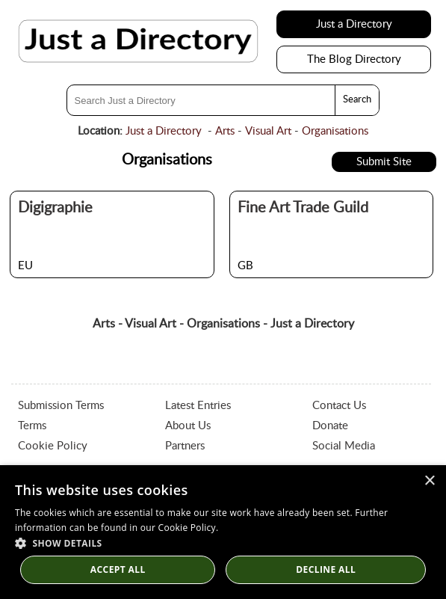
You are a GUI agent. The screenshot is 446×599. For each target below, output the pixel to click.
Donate (330, 425)
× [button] (429, 481)
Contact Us (339, 405)
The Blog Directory (354, 59)
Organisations (335, 131)
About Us (188, 425)
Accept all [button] (118, 569)
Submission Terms (61, 405)
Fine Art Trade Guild (303, 207)
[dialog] (223, 532)
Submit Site (384, 162)
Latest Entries (198, 405)
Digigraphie (55, 207)
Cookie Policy (52, 446)
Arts (225, 131)
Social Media (343, 446)
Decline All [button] (326, 569)
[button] (223, 542)
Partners (185, 446)
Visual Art (268, 131)
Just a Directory (354, 24)
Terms (32, 425)
